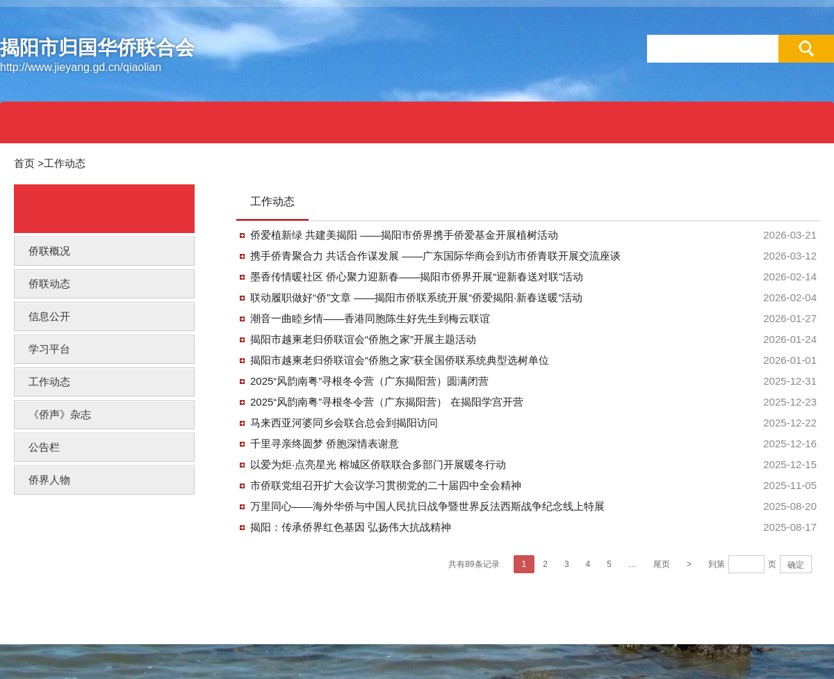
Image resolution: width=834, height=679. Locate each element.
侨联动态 (49, 283)
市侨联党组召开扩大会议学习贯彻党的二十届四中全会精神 (385, 485)
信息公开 (49, 316)
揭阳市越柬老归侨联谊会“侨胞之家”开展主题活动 (363, 339)
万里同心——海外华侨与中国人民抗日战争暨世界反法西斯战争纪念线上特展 (427, 506)
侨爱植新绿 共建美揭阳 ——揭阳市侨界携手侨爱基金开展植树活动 (404, 235)
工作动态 (64, 163)
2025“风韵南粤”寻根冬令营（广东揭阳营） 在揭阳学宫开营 (386, 402)
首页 (24, 163)
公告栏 (44, 447)
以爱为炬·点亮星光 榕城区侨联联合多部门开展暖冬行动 (378, 464)
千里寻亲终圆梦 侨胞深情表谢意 (324, 443)
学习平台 (49, 349)
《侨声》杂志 (59, 414)
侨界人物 (49, 480)
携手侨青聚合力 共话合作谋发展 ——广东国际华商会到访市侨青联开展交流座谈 (435, 256)
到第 (716, 564)
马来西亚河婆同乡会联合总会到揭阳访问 (344, 423)
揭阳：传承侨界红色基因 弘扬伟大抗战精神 (350, 527)
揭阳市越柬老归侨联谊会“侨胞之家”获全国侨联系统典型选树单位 (399, 360)
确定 (795, 565)
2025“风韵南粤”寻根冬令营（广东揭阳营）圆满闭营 (369, 381)
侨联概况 (49, 251)
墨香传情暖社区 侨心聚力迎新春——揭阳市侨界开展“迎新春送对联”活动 (416, 276)
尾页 (661, 564)
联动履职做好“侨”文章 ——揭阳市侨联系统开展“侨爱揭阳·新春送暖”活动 (416, 297)
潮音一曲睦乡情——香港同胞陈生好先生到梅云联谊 (370, 318)
